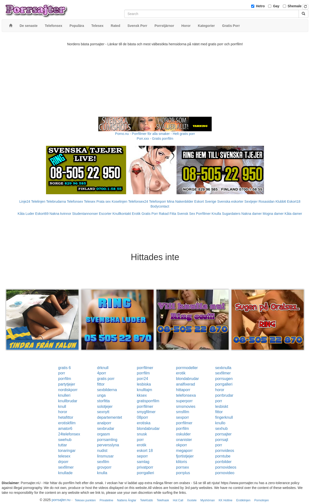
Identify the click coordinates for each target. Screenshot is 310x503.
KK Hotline (225, 500)
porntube (223, 456)
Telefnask (163, 500)
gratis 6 (64, 368)
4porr (101, 373)
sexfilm (103, 462)
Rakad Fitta (167, 214)
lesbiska (144, 384)
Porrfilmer (203, 214)
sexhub (221, 428)
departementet (109, 417)
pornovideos (225, 467)
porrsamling (107, 440)
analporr (104, 423)
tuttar (62, 445)
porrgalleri (223, 384)
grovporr (104, 467)
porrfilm (143, 373)
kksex (142, 395)
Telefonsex (75, 201)
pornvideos (224, 451)
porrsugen (224, 379)
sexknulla (223, 368)
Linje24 (24, 201)
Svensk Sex (186, 214)
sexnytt (103, 412)
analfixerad (185, 384)
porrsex (182, 467)
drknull (102, 368)
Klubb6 (281, 201)
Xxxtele (191, 500)
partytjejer (66, 384)
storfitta (103, 401)
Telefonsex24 (138, 201)
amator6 (65, 428)
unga (101, 395)
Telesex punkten (85, 500)
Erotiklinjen (243, 500)
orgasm (103, 434)
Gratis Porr (149, 214)
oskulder (183, 434)
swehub (64, 440)
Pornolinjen (261, 500)
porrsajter (223, 434)
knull (62, 406)
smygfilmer (146, 412)
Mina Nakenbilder (180, 201)
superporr (184, 401)
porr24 (142, 379)
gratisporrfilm (148, 401)
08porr (142, 417)
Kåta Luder (26, 214)
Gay (276, 6)
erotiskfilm (67, 423)
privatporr (145, 467)
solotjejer (105, 406)
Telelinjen (38, 201)
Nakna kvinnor (60, 214)
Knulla (216, 214)
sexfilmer (223, 373)
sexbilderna (107, 390)
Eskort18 (293, 201)
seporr (142, 456)
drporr (63, 462)
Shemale (295, 6)
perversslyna (108, 445)
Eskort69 (41, 214)
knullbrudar (67, 401)
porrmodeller (187, 368)
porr (61, 373)
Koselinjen (119, 201)
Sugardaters (231, 214)
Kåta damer (293, 214)
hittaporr (183, 390)
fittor (101, 384)
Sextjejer (250, 201)
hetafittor (65, 417)
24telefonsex (69, 434)
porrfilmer (145, 368)
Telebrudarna (56, 201)
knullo (220, 423)
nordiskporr (68, 390)
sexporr (182, 417)
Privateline (106, 500)
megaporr (184, 451)
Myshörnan (208, 500)
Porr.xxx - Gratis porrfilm (155, 138)
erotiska (143, 423)
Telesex (89, 201)
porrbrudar (224, 395)
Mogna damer (273, 214)
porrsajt (221, 440)
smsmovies (185, 406)
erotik (181, 373)
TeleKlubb (146, 500)
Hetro (260, 6)
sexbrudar (105, 428)
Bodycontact (159, 206)
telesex (64, 456)
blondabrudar (187, 379)
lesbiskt (221, 406)
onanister (184, 440)
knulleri (64, 395)
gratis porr (106, 379)
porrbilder (223, 462)
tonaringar (67, 451)
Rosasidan (266, 201)
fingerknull (224, 417)
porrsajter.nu (61, 500)
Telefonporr (157, 201)
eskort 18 (145, 451)
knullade (65, 473)
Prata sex (103, 201)
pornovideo (224, 473)
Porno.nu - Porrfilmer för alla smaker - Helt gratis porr (155, 134)
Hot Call (178, 500)
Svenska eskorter (230, 201)
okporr (181, 445)
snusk (142, 434)
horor (219, 390)
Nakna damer (251, 214)
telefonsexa (186, 395)
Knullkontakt (121, 214)
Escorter (105, 214)
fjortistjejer (185, 456)
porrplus (183, 473)
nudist (102, 451)
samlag (143, 462)
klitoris (181, 462)
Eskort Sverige (205, 201)
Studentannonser (85, 214)
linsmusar (105, 456)
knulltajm (144, 390)
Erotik (136, 214)
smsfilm (182, 412)
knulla (102, 473)
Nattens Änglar (126, 500)
